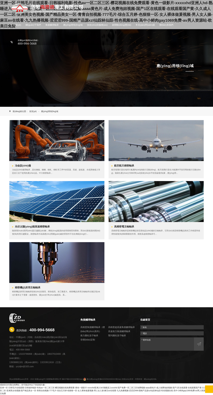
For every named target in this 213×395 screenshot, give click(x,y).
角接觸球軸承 (52, 25)
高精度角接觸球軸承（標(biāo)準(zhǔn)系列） (92, 329)
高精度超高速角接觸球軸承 (121, 327)
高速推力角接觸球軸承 (119, 331)
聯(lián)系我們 (166, 25)
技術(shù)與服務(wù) (97, 25)
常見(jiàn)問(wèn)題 (145, 25)
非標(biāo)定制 (87, 339)
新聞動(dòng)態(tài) (121, 25)
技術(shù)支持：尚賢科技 (132, 379)
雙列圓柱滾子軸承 (117, 335)
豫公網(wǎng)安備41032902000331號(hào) (102, 379)
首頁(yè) (17, 25)
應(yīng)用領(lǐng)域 (73, 25)
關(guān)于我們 (33, 25)
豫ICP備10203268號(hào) (72, 379)
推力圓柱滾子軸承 (89, 335)
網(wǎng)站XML (150, 379)
